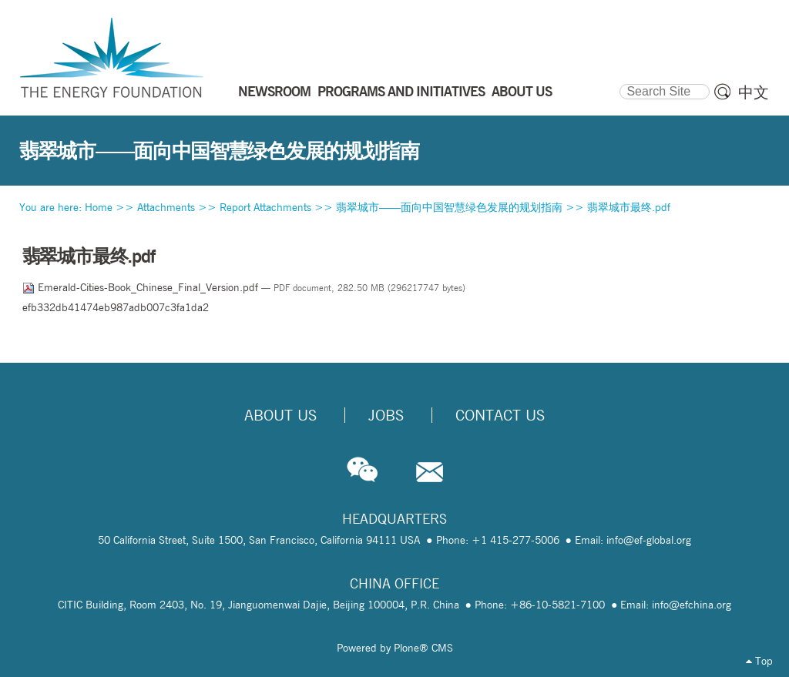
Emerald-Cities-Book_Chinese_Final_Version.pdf (141, 287)
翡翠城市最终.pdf (628, 207)
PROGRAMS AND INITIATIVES (401, 90)
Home (98, 207)
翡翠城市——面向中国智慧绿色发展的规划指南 (449, 207)
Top (759, 661)
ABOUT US (522, 90)
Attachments (166, 207)
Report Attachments (265, 207)
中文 (753, 92)
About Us (280, 415)
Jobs (386, 415)
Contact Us (500, 415)
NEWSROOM (274, 90)
